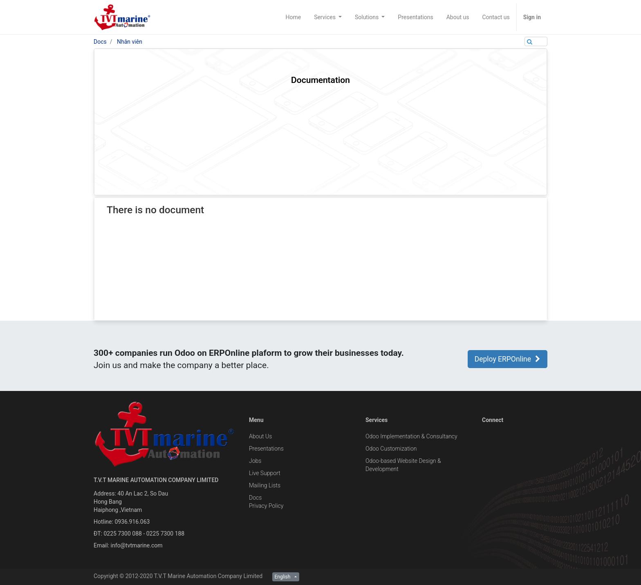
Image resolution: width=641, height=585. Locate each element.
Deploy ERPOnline (507, 359)
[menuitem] (293, 17)
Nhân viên (129, 41)
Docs (100, 41)
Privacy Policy (266, 505)
